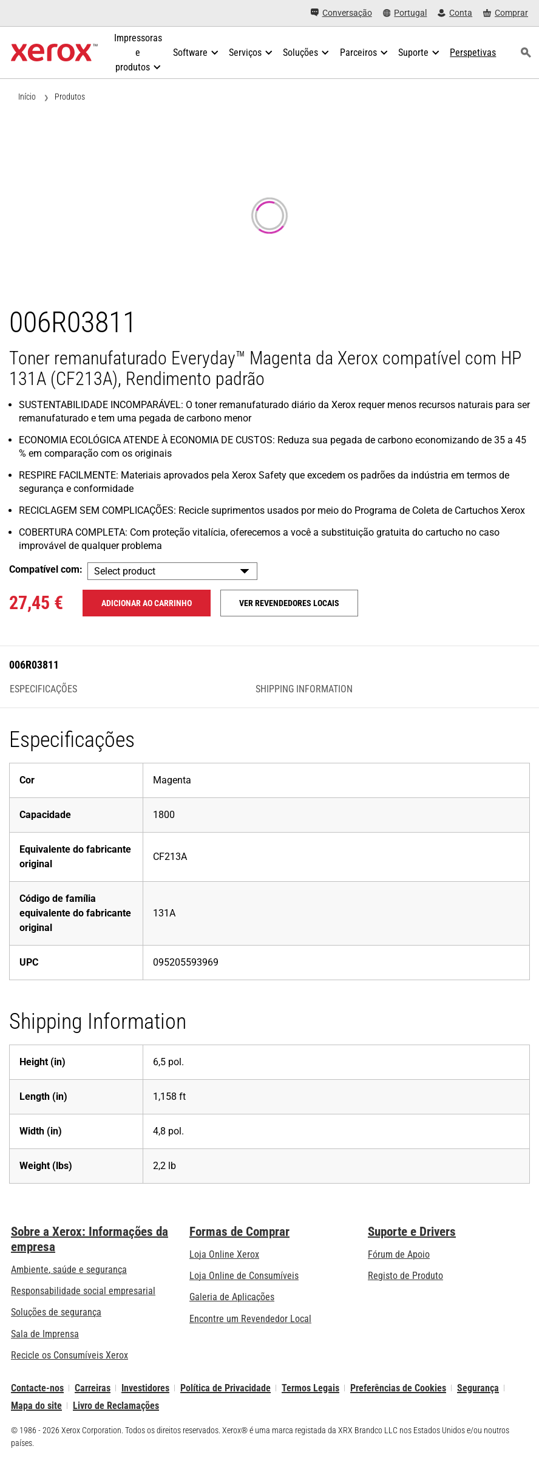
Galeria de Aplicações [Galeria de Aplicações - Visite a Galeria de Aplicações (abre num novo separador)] (231, 1297)
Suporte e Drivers (412, 1231)
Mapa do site (36, 1405)
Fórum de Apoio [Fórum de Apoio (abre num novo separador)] (399, 1254)
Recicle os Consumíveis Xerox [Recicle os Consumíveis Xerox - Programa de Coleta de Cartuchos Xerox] (69, 1355)
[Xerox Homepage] (54, 52)
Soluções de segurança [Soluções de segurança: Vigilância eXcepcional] (56, 1312)
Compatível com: (46, 569)
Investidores (145, 1388)
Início (27, 96)
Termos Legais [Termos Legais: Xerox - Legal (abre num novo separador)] (310, 1388)
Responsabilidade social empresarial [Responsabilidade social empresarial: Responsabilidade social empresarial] (83, 1291)
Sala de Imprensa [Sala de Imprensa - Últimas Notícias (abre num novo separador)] (45, 1334)
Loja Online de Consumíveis (244, 1275)
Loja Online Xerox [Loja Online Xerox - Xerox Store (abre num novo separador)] (224, 1254)
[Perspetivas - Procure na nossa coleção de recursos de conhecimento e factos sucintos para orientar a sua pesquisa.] (472, 52)
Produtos (70, 96)
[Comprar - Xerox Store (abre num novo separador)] (505, 13)
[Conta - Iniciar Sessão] (455, 13)
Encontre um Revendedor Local (250, 1319)
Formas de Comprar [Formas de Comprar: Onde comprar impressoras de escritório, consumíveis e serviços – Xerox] (239, 1231)
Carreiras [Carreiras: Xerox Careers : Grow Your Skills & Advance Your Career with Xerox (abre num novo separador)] (92, 1388)
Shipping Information (304, 689)
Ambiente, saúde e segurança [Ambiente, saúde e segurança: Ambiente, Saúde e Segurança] (69, 1269)
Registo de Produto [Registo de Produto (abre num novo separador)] (405, 1275)
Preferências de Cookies (398, 1388)
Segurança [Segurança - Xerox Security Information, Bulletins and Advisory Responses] (478, 1388)
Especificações (43, 689)
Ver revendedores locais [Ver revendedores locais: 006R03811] (289, 603)
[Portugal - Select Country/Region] (405, 13)
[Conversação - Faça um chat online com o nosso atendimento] (341, 13)
